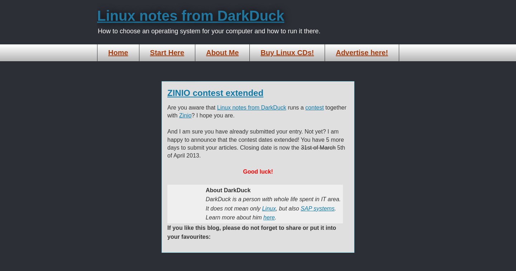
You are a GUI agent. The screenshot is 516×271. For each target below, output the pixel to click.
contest (314, 108)
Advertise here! (362, 53)
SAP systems (318, 208)
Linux (269, 208)
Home (118, 53)
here (269, 217)
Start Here (167, 53)
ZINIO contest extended (215, 93)
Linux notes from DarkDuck (190, 16)
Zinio (185, 115)
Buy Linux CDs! (287, 53)
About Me (222, 53)
